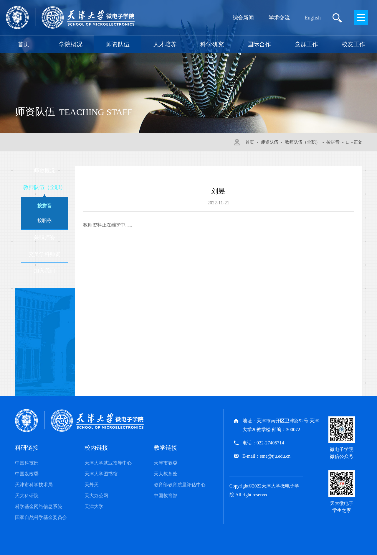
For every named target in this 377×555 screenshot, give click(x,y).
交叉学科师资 (44, 254)
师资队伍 (118, 44)
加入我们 (44, 271)
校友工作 (353, 44)
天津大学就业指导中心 (108, 462)
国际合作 (259, 44)
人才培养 (165, 44)
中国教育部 (165, 495)
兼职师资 (44, 238)
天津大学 (94, 506)
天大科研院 (27, 495)
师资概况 (44, 171)
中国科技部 (27, 462)
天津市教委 (165, 462)
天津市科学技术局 (34, 484)
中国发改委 (27, 473)
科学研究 (212, 44)
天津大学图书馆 (101, 473)
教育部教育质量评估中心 (180, 484)
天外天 (92, 484)
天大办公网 (96, 495)
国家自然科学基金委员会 (41, 517)
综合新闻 (243, 18)
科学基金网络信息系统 (38, 506)
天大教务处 (165, 473)
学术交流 (279, 18)
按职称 (44, 220)
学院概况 (70, 44)
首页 (23, 44)
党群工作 (306, 44)
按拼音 (333, 142)
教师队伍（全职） (302, 142)
